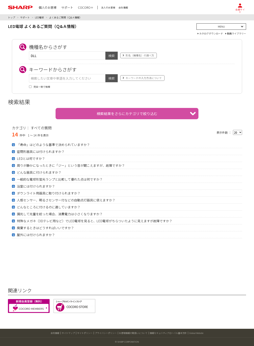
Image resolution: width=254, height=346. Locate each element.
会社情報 (55, 333)
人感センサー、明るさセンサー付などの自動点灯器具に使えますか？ (66, 200)
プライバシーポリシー (106, 333)
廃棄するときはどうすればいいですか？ (45, 227)
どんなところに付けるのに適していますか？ (48, 207)
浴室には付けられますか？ (36, 186)
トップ (11, 17)
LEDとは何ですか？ (31, 158)
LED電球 (39, 17)
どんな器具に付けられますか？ (39, 172)
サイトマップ (68, 333)
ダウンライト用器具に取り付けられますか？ (48, 193)
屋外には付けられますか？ (36, 234)
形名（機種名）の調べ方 (140, 55)
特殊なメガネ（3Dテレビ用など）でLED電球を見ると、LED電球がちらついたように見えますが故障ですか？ (94, 220)
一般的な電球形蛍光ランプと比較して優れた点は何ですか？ (60, 179)
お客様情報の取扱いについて (133, 333)
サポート (25, 17)
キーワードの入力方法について (144, 78)
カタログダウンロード (210, 33)
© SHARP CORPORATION (127, 341)
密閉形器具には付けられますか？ (40, 151)
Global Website (196, 333)
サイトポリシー (84, 333)
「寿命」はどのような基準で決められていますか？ (53, 144)
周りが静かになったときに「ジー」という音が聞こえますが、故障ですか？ (71, 165)
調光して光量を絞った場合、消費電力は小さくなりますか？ (60, 214)
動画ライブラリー (235, 33)
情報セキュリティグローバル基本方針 (168, 333)
